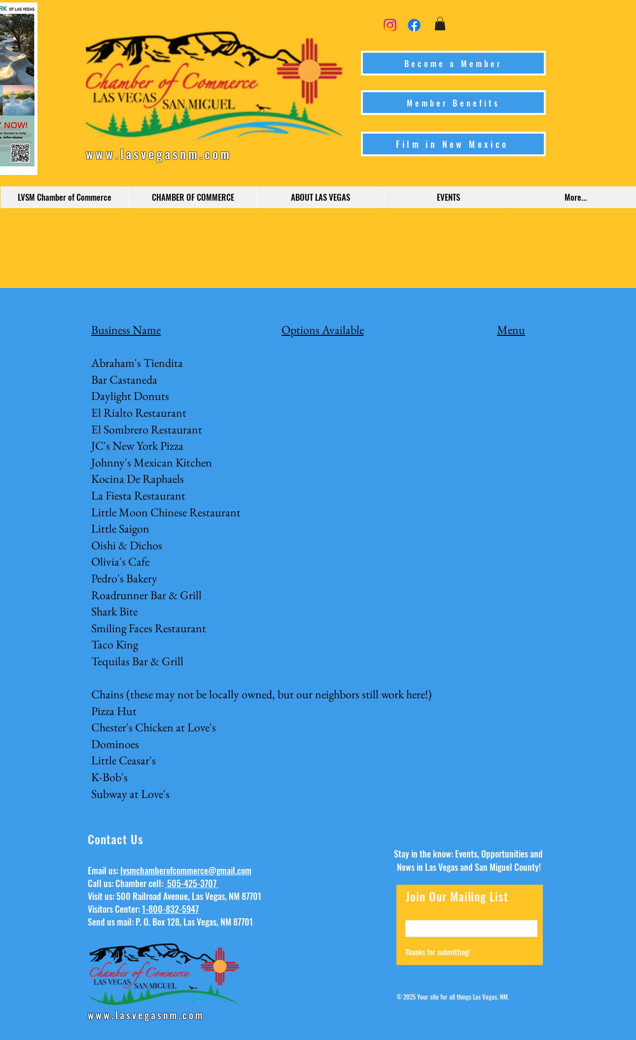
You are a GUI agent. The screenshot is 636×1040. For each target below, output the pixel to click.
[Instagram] (390, 25)
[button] (440, 23)
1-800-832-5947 (170, 908)
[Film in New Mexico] (453, 144)
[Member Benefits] (453, 102)
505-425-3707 (191, 883)
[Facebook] (414, 25)
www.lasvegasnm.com (159, 153)
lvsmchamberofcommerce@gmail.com (185, 870)
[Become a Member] (453, 63)
